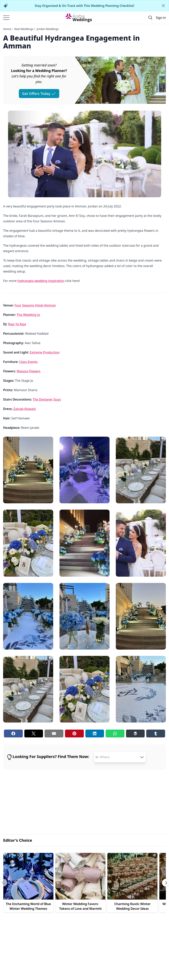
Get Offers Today (39, 93)
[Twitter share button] (33, 733)
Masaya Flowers (28, 371)
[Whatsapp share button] (115, 733)
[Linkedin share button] (94, 733)
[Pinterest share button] (74, 733)
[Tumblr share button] (155, 733)
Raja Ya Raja (17, 324)
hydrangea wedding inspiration (40, 281)
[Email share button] (54, 733)
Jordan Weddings (48, 29)
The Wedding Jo (28, 315)
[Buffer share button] (135, 733)
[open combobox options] (142, 757)
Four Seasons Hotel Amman (35, 305)
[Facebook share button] (13, 733)
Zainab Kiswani (24, 409)
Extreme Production (45, 352)
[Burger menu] (6, 17)
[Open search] (150, 17)
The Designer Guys (47, 399)
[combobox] (122, 757)
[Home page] (78, 17)
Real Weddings (23, 29)
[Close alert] (163, 5)
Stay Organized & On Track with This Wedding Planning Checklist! (84, 6)
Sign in (161, 17)
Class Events (28, 362)
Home (7, 29)
